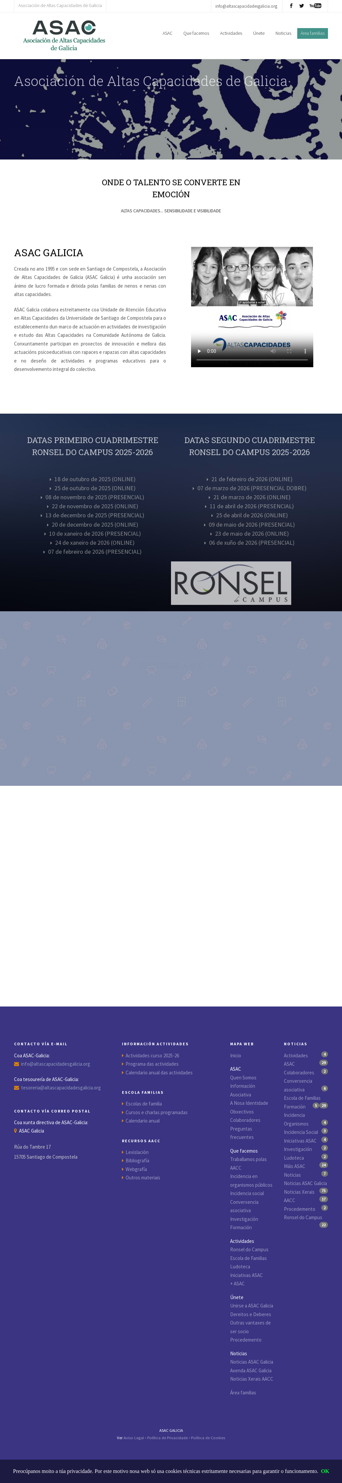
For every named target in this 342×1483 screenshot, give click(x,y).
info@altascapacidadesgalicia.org (55, 1064)
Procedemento (246, 1340)
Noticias (283, 33)
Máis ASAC (294, 1166)
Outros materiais (143, 1177)
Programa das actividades (152, 1064)
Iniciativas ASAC (246, 1275)
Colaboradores (245, 1120)
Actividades (231, 33)
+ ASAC (237, 1283)
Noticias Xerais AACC (251, 1379)
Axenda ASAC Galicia (251, 1370)
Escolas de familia (144, 1103)
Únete (259, 33)
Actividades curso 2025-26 (152, 1055)
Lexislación (137, 1152)
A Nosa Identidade (249, 1103)
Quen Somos (243, 1077)
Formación (241, 1227)
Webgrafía (136, 1169)
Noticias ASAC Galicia (251, 1362)
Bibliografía (137, 1160)
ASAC (167, 33)
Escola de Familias (248, 1258)
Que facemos (196, 33)
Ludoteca (240, 1266)
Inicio (235, 1055)
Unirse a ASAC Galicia (251, 1305)
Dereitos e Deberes (250, 1314)
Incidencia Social (301, 1132)
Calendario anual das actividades (159, 1072)
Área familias (243, 1392)
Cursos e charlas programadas (157, 1112)
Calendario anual (143, 1121)
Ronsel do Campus (249, 1249)
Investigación (244, 1219)
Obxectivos (242, 1111)
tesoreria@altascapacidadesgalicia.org (61, 1087)
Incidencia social (247, 1193)
